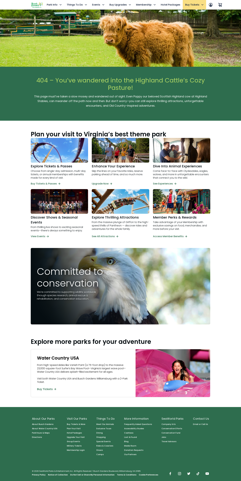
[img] (170, 474)
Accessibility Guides (134, 428)
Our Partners (130, 454)
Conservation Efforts (172, 428)
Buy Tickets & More (76, 424)
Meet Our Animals (105, 424)
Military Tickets (74, 446)
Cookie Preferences (148, 475)
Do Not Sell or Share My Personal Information (92, 475)
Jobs (164, 437)
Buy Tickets (46, 389)
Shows (99, 450)
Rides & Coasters (104, 446)
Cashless (128, 433)
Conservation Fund (171, 433)
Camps (100, 454)
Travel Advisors (169, 441)
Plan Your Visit (74, 428)
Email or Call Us (200, 424)
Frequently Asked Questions (138, 424)
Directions (37, 437)
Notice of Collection (58, 475)
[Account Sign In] (210, 5)
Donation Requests (133, 450)
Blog (126, 441)
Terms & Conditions (126, 475)
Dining (99, 433)
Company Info (169, 424)
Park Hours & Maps (41, 433)
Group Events (73, 441)
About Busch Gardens (42, 424)
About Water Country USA (44, 428)
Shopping (101, 437)
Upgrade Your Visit (76, 437)
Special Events (103, 441)
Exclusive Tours (103, 428)
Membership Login (76, 450)
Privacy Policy (38, 475)
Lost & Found (130, 437)
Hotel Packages (170, 4)
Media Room (130, 446)
